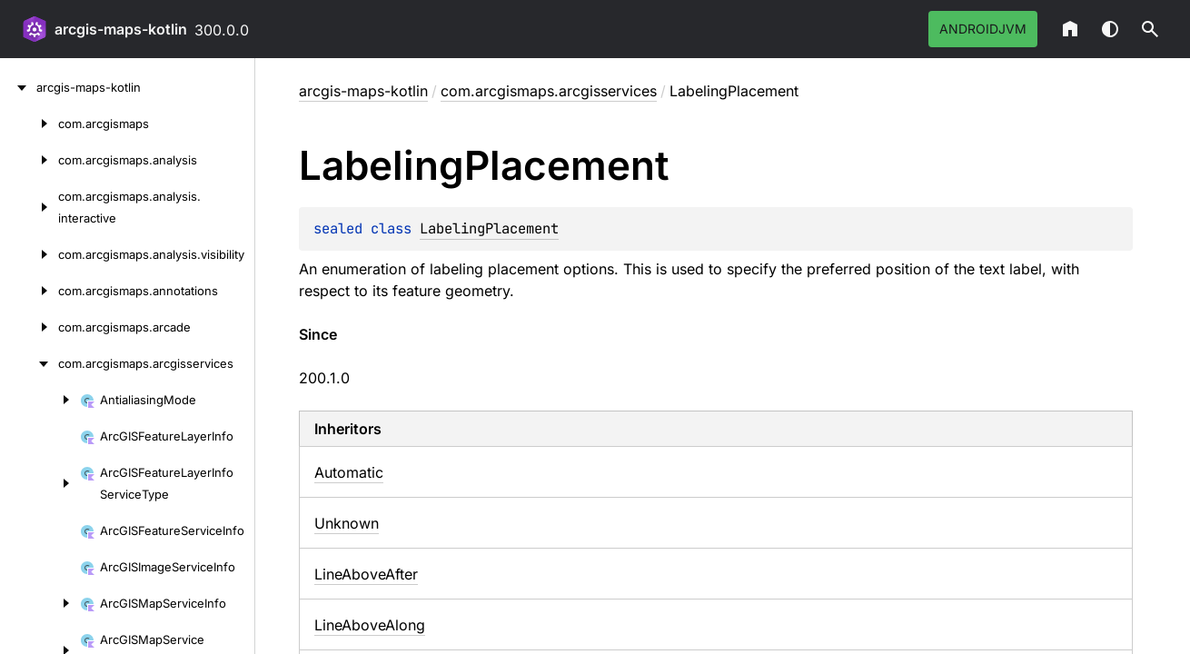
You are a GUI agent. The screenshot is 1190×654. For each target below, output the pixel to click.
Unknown (346, 523)
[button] (1150, 29)
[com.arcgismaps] (29, 123)
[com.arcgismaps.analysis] (29, 160)
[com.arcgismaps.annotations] (29, 290)
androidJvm (982, 28)
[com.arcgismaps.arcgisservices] (29, 363)
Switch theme (1110, 29)
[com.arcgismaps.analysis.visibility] (29, 254)
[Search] (1150, 29)
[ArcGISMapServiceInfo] (40, 603)
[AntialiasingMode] (40, 400)
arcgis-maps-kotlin (121, 29)
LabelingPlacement (489, 228)
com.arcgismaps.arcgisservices (549, 91)
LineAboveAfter (366, 574)
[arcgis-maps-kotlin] (18, 87)
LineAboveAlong (369, 625)
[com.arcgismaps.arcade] (29, 327)
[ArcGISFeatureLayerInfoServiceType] (40, 483)
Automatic (348, 472)
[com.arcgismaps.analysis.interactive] (29, 207)
